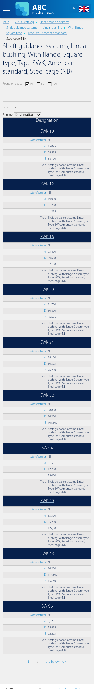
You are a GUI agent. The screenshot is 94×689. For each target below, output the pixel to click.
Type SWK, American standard (47, 33)
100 (54, 83)
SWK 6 (47, 606)
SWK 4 (47, 448)
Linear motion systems (54, 22)
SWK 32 (47, 395)
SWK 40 (47, 501)
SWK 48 (47, 553)
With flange (75, 27)
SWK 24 (47, 342)
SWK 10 (47, 131)
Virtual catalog (24, 22)
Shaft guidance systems (21, 27)
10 (31, 83)
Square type (14, 33)
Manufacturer (38, 140)
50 (42, 83)
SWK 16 (47, 237)
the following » (56, 662)
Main (6, 22)
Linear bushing (52, 27)
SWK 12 (47, 184)
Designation (47, 120)
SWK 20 (47, 289)
